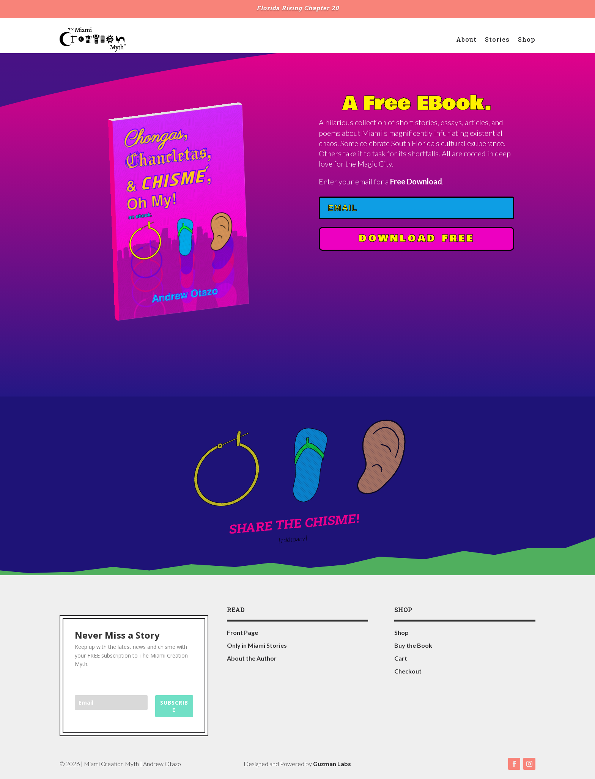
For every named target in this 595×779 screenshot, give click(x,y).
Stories (497, 39)
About (466, 39)
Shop (526, 39)
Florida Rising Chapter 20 (298, 8)
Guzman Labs (332, 763)
